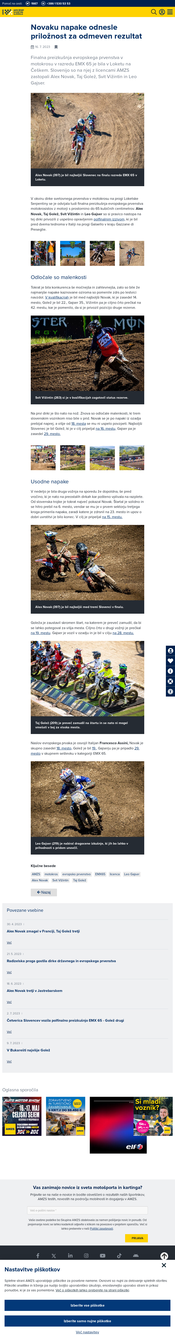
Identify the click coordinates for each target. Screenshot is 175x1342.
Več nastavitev (87, 1332)
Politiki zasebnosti (101, 1228)
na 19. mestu (40, 632)
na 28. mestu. (123, 632)
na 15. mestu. (112, 516)
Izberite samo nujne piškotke (87, 1321)
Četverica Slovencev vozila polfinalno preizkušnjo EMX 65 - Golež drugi (65, 1020)
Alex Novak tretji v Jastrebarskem (34, 990)
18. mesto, (64, 748)
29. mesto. (52, 433)
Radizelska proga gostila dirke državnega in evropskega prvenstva (61, 961)
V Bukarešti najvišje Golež (28, 1050)
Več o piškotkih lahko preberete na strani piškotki (92, 1290)
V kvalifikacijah (57, 297)
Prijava (137, 1238)
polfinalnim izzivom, (109, 219)
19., (94, 748)
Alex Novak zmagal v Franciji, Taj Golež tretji (43, 931)
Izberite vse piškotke (88, 1305)
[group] (43, 253)
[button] (134, 254)
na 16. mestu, (106, 428)
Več (9, 942)
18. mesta (78, 423)
